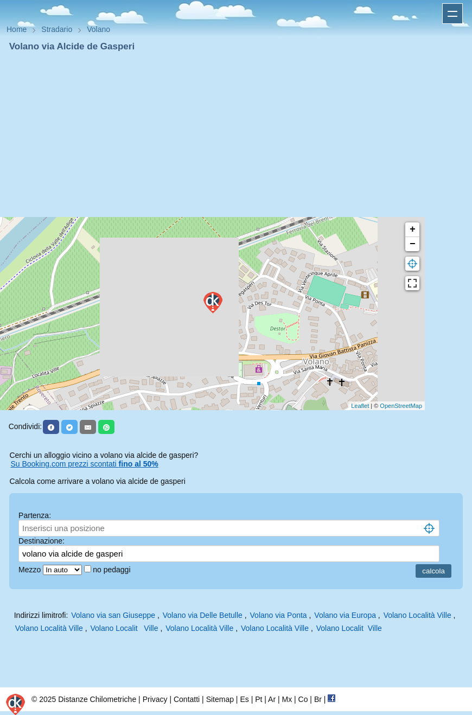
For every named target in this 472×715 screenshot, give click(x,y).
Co (303, 699)
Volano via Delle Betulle (203, 615)
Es (244, 699)
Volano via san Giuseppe (113, 615)
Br (318, 699)
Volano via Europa (345, 615)
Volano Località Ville (417, 615)
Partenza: (34, 515)
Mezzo (30, 569)
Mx (287, 699)
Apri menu (452, 13)
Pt (258, 699)
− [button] (413, 244)
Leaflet (360, 406)
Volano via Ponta (278, 615)
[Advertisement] (236, 134)
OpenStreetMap (401, 406)
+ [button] (413, 229)
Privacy (155, 699)
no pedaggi (112, 569)
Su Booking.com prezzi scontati (84, 463)
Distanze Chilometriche (97, 699)
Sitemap (220, 699)
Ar (272, 699)
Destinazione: (41, 541)
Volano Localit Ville (124, 628)
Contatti (187, 699)
